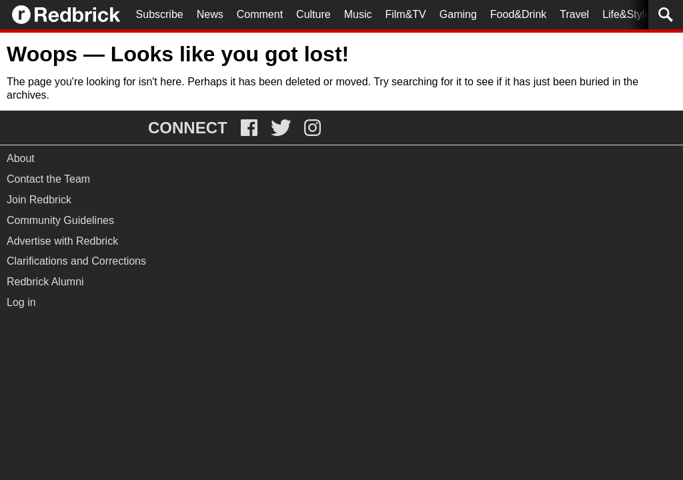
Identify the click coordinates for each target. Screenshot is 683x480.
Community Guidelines (60, 220)
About (21, 158)
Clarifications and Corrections (76, 261)
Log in (21, 302)
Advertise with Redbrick (62, 241)
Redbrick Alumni (45, 281)
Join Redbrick (39, 199)
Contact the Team (48, 179)
